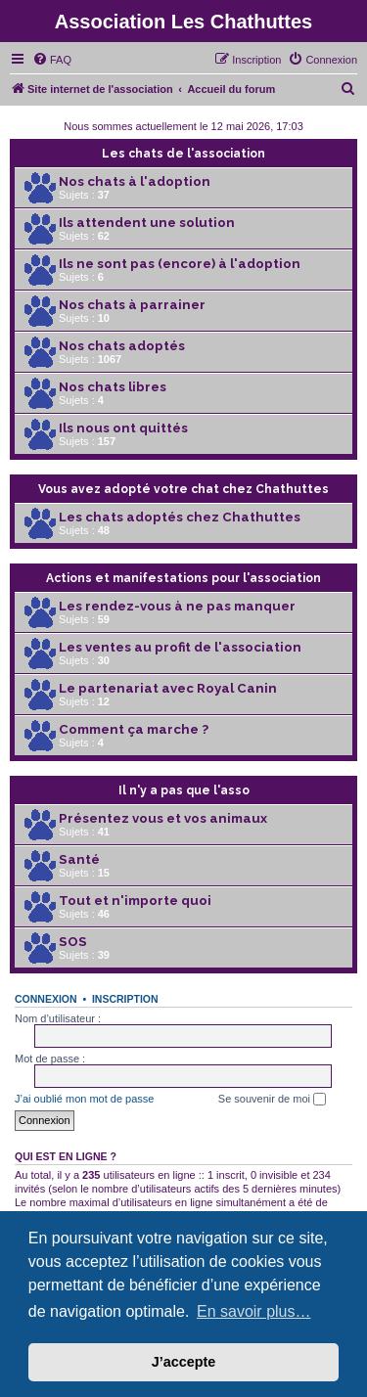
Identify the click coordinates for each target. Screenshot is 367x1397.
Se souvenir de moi (272, 1099)
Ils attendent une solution (147, 222)
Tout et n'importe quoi (135, 900)
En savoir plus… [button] (254, 1311)
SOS (73, 941)
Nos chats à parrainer (132, 304)
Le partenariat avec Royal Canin (168, 688)
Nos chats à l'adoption (134, 181)
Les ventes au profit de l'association (180, 647)
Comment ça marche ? (133, 729)
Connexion (46, 999)
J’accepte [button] (184, 1362)
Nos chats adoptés (122, 345)
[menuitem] (51, 59)
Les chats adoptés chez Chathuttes (179, 517)
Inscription (125, 999)
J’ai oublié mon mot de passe (84, 1098)
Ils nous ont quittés (123, 428)
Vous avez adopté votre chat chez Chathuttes (183, 489)
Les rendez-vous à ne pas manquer (177, 606)
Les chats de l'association (183, 153)
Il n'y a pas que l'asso (184, 790)
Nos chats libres (112, 387)
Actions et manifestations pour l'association (183, 578)
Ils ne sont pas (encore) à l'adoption (179, 263)
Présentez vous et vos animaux (163, 818)
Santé (79, 859)
